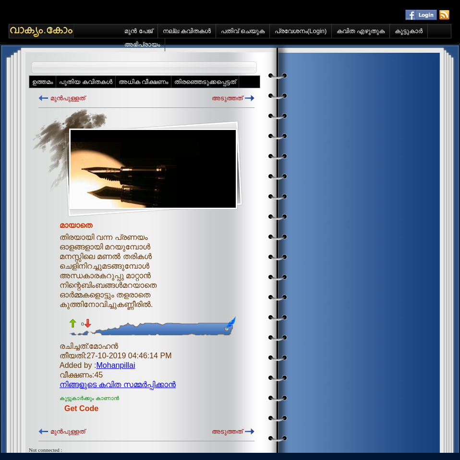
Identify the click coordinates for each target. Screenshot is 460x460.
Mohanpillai (116, 365)
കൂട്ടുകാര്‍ (409, 31)
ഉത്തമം (42, 81)
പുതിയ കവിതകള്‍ (85, 81)
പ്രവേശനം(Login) (301, 31)
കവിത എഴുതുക (361, 31)
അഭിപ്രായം (142, 44)
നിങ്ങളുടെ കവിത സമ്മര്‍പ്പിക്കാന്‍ (118, 384)
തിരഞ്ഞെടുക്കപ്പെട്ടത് (205, 81)
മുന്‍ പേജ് (138, 31)
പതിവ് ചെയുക (243, 31)
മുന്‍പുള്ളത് (67, 98)
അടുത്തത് (227, 98)
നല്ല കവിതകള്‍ (187, 31)
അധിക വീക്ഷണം (144, 81)
